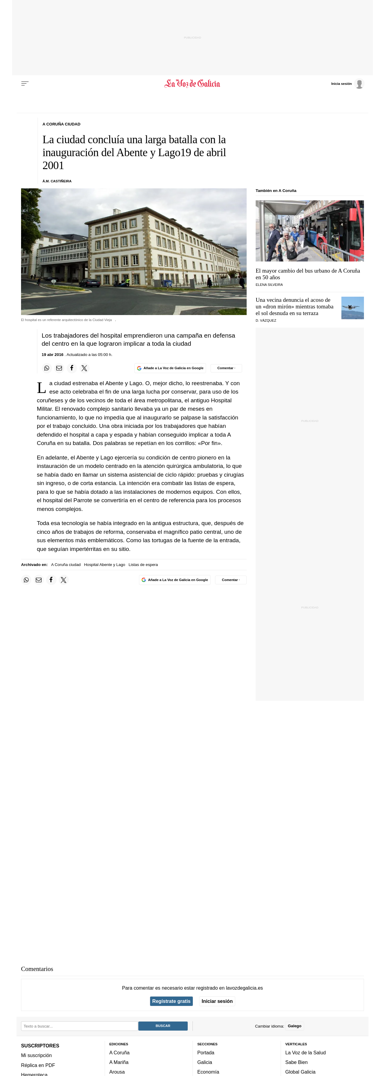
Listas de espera (143, 564)
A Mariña (119, 1062)
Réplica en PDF (38, 1065)
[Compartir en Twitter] (84, 368)
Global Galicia (300, 1072)
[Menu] (25, 84)
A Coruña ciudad (66, 564)
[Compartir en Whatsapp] (47, 368)
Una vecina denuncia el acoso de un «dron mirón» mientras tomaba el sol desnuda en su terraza (295, 306)
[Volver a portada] (192, 84)
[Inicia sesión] (347, 83)
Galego (294, 1026)
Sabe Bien (296, 1062)
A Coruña (119, 1052)
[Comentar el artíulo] (226, 368)
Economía (208, 1072)
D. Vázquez (266, 320)
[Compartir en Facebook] (72, 368)
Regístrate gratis (171, 1001)
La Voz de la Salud (305, 1052)
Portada (205, 1052)
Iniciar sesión (217, 1001)
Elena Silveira (269, 284)
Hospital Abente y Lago (104, 564)
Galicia (204, 1062)
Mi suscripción (36, 1055)
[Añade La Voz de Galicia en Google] (170, 368)
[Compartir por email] (59, 368)
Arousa (117, 1072)
